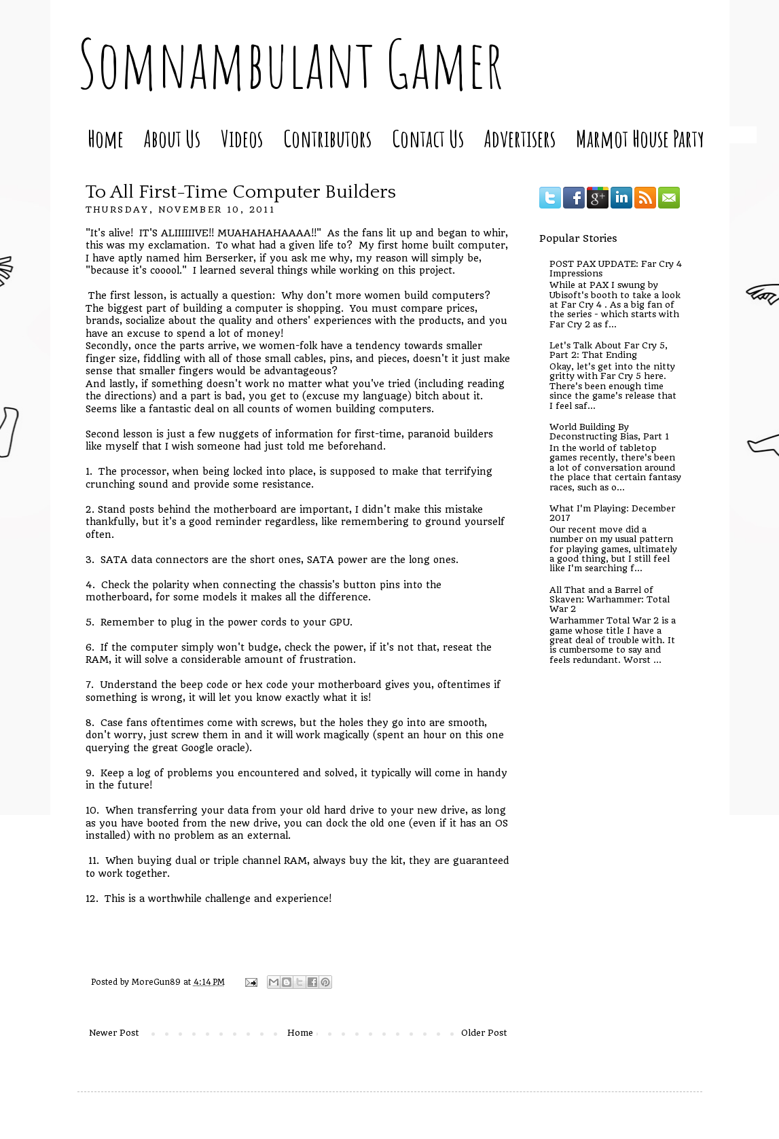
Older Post (484, 1033)
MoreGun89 (157, 982)
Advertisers (520, 138)
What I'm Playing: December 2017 (612, 513)
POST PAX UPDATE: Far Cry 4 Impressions (615, 268)
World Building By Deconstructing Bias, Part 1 (609, 431)
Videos (242, 138)
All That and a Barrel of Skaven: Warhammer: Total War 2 (609, 600)
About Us (172, 138)
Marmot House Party (640, 138)
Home (106, 138)
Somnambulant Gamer (290, 63)
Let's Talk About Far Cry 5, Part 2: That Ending (608, 350)
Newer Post (114, 1033)
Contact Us (428, 138)
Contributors (327, 138)
